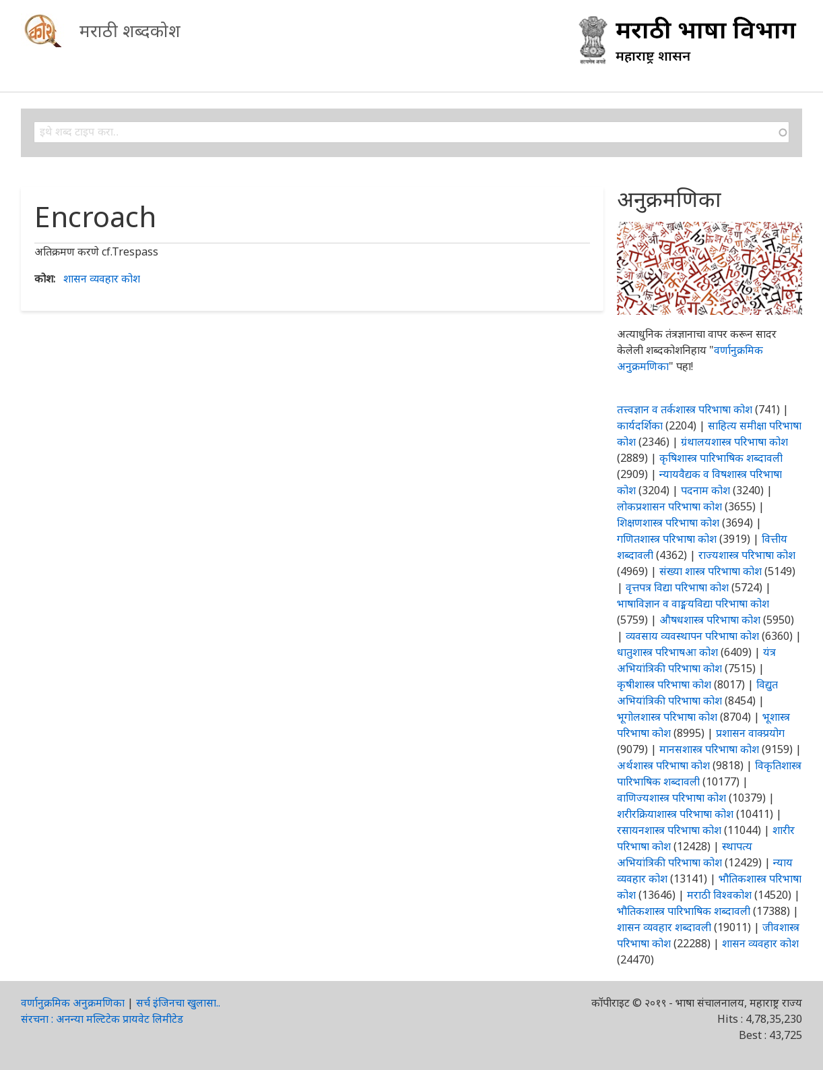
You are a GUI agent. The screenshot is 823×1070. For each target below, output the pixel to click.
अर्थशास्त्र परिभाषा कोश (663, 765)
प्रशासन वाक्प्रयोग (750, 732)
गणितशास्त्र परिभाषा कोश (667, 538)
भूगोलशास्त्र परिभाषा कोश (667, 716)
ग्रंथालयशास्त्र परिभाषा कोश (734, 441)
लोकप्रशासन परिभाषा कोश (669, 506)
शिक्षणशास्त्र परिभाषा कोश (668, 522)
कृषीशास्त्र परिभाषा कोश (664, 684)
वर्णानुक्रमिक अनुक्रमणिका (73, 1002)
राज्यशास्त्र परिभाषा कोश (746, 554)
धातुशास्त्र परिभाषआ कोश (667, 652)
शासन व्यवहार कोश (101, 278)
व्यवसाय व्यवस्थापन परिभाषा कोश (692, 635)
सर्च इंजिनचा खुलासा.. (178, 1002)
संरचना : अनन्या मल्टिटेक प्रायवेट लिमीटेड (102, 1018)
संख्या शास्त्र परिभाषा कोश (710, 571)
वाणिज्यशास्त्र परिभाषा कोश (671, 797)
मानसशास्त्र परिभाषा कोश (709, 749)
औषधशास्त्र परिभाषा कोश (709, 619)
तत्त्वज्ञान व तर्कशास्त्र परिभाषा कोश (684, 409)
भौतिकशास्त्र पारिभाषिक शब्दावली (683, 910)
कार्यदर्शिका (640, 425)
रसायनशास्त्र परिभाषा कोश (669, 830)
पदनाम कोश (705, 490)
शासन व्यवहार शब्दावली (664, 927)
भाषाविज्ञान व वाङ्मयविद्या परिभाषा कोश (693, 603)
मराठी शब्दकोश (129, 30)
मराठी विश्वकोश (719, 894)
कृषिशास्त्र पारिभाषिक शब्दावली (721, 457)
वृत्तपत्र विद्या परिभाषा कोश (677, 587)
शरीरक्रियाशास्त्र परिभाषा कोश (675, 813)
